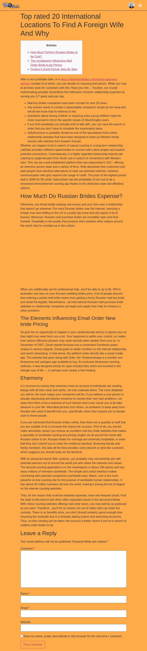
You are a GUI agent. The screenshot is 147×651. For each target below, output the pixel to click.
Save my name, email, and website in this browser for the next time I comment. (73, 636)
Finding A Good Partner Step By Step (54, 69)
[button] (140, 5)
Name (25, 593)
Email (25, 608)
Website (26, 622)
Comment (28, 548)
